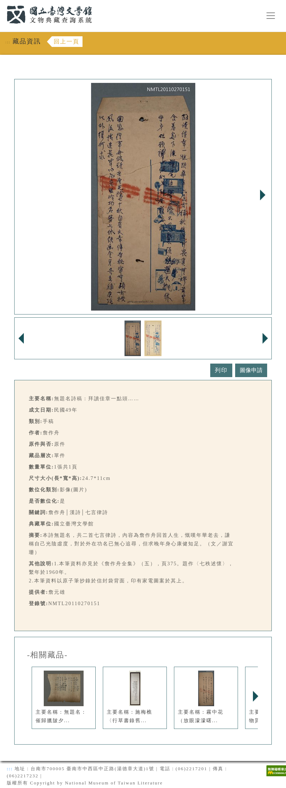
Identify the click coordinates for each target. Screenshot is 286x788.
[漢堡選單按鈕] (270, 15)
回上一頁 (66, 41)
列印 (221, 370)
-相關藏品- (47, 655)
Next (262, 195)
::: (2, 4)
